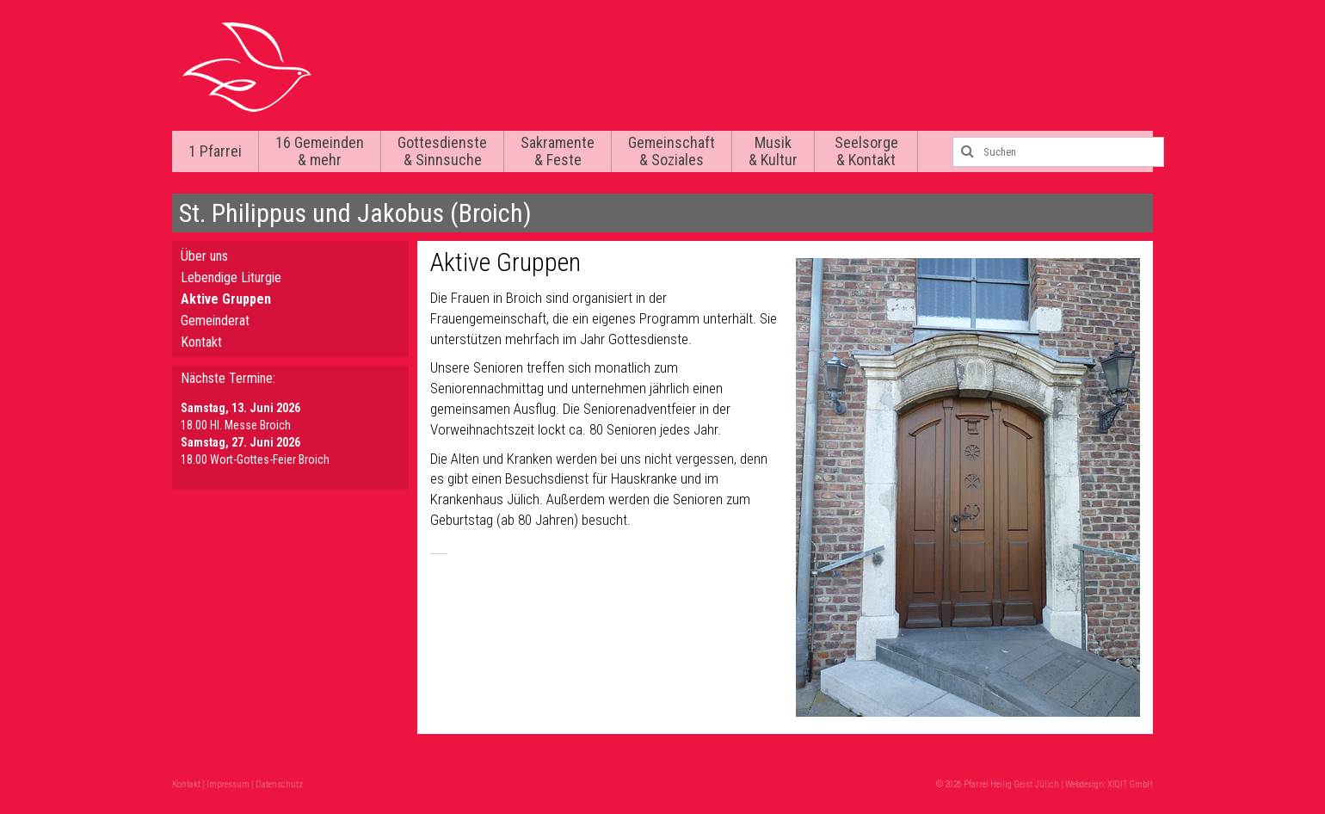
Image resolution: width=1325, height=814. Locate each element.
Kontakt (201, 342)
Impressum (228, 784)
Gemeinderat (215, 320)
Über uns (204, 256)
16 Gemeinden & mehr (319, 151)
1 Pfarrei (215, 151)
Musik (773, 151)
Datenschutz (279, 784)
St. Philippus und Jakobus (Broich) (355, 213)
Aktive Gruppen (226, 299)
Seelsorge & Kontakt (866, 151)
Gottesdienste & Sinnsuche (442, 151)
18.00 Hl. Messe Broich (236, 425)
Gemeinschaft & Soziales (671, 151)
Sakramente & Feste (558, 151)
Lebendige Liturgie (231, 277)
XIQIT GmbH (1130, 784)
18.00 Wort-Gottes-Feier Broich (255, 459)
